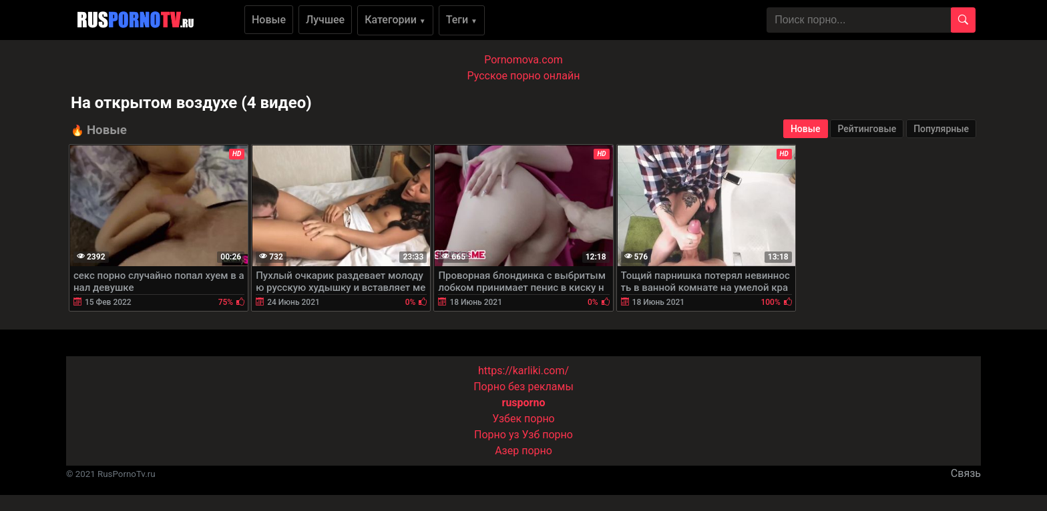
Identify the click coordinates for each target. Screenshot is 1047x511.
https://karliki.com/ (523, 370)
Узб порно (547, 434)
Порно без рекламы (523, 386)
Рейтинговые (866, 128)
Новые (269, 19)
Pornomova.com (523, 59)
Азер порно (523, 450)
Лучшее (325, 19)
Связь (966, 473)
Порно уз (496, 434)
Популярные (941, 128)
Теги (461, 19)
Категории (395, 19)
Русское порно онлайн (523, 75)
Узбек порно (523, 418)
